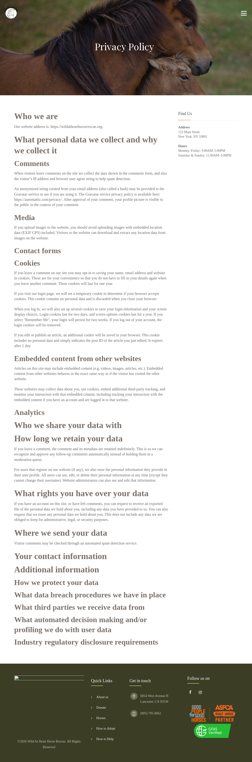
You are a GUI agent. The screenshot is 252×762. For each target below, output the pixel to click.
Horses (101, 718)
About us (102, 697)
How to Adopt (105, 728)
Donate (101, 707)
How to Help (105, 739)
